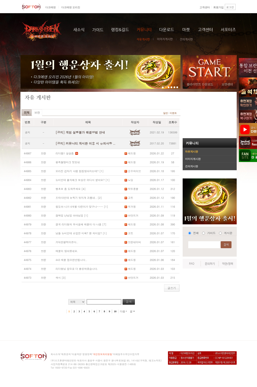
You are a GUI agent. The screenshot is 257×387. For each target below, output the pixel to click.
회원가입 (218, 7)
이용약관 (76, 354)
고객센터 (205, 7)
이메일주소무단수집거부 (126, 354)
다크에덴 (50, 7)
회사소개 (55, 354)
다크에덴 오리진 (70, 7)
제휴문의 (66, 354)
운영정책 (87, 354)
